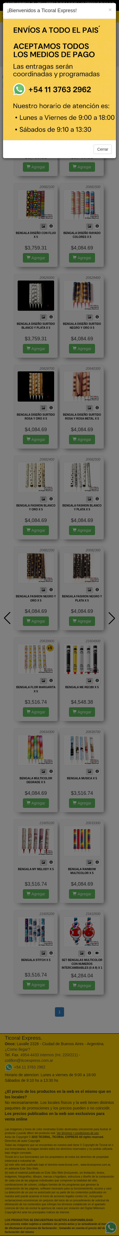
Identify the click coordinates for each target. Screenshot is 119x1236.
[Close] (110, 9)
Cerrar (102, 149)
